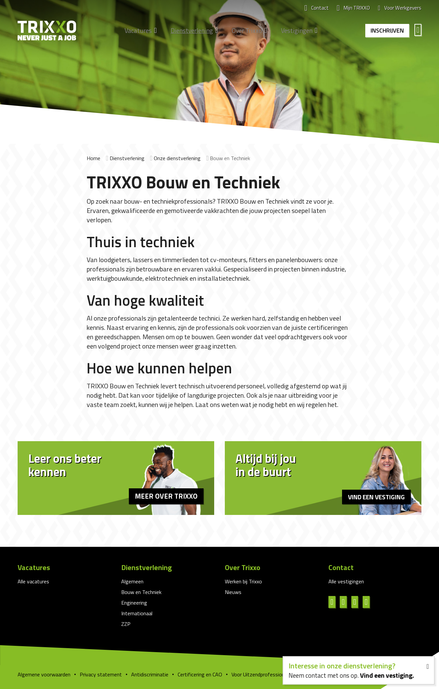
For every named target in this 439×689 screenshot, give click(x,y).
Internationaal (136, 613)
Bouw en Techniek (141, 592)
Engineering (134, 603)
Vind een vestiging (374, 496)
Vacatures (134, 31)
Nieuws (233, 592)
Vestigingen (293, 31)
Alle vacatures (33, 581)
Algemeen (132, 581)
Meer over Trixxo (164, 495)
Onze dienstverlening (177, 158)
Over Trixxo (243, 31)
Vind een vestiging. (386, 674)
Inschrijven (385, 31)
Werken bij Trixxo (243, 581)
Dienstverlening (188, 31)
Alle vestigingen (346, 581)
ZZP (126, 624)
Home (93, 158)
